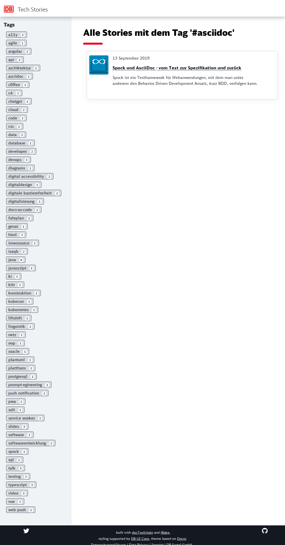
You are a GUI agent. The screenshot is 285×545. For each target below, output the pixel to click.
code (16, 118)
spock (17, 451)
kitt (15, 284)
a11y (16, 34)
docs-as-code (23, 209)
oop (15, 343)
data (16, 134)
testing (18, 476)
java (15, 259)
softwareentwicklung (30, 443)
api (15, 59)
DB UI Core (140, 538)
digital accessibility (29, 176)
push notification (27, 393)
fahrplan (19, 218)
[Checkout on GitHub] (265, 530)
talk (15, 468)
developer (21, 151)
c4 (14, 93)
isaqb (17, 251)
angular (18, 51)
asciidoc (19, 76)
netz (16, 334)
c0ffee (17, 84)
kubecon (19, 301)
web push (20, 509)
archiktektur (23, 68)
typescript (21, 484)
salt (15, 409)
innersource (22, 243)
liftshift (18, 318)
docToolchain (142, 532)
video (17, 493)
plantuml (20, 359)
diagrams (20, 168)
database (20, 143)
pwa (15, 401)
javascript (21, 268)
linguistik (20, 326)
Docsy (181, 538)
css (14, 126)
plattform (20, 368)
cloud (17, 109)
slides (17, 426)
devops (18, 159)
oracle (17, 351)
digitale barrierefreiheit (33, 193)
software (19, 434)
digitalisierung (25, 201)
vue (15, 501)
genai (17, 226)
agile (16, 43)
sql (14, 459)
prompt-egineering (28, 384)
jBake (165, 532)
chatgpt (18, 101)
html (16, 234)
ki (13, 276)
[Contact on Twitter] (26, 530)
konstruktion (23, 293)
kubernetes (22, 309)
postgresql (21, 376)
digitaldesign (23, 184)
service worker (25, 418)
